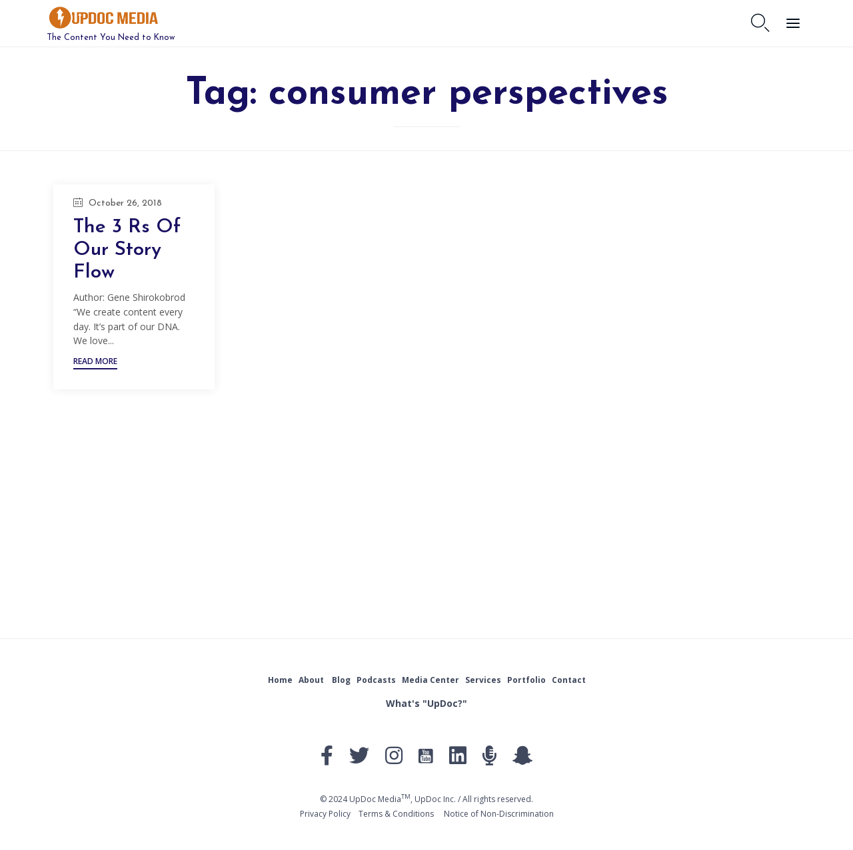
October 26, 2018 (125, 203)
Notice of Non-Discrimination (499, 813)
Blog (341, 680)
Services (483, 680)
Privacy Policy (325, 813)
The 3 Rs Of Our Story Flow (128, 250)
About (311, 680)
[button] (95, 363)
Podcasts (376, 680)
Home (280, 680)
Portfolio (526, 680)
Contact (569, 680)
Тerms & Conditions (396, 813)
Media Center (430, 680)
